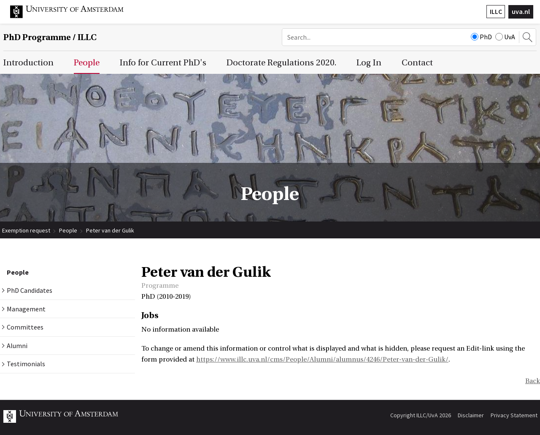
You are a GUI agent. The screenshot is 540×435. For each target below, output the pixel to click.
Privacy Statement (514, 415)
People (68, 230)
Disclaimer (471, 415)
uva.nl (521, 11)
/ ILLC (50, 37)
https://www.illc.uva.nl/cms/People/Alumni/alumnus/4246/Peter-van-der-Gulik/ (322, 359)
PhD (481, 36)
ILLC (496, 11)
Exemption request (26, 230)
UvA (505, 36)
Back (532, 381)
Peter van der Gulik (110, 230)
